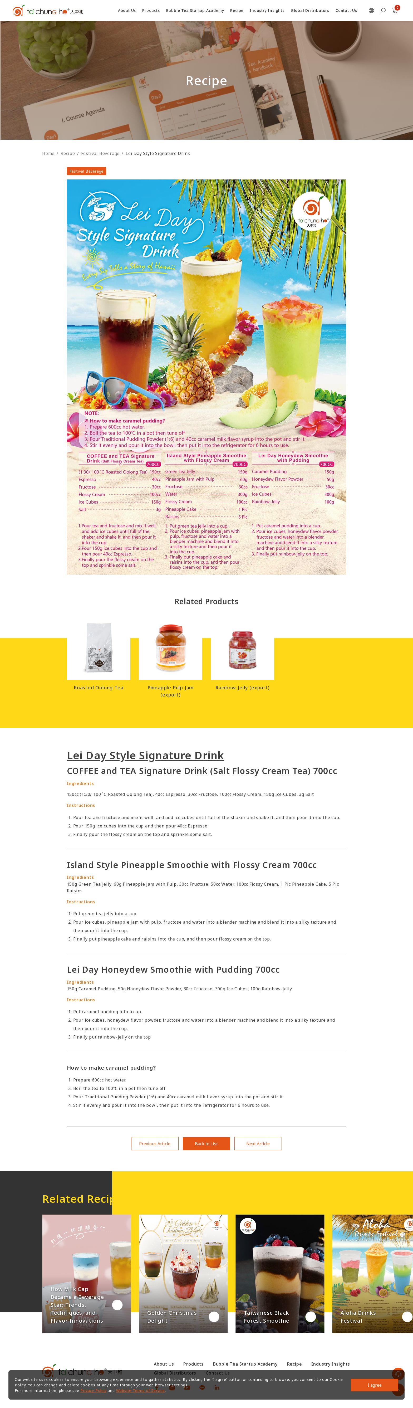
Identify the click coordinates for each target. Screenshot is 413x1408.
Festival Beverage (100, 153)
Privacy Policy (93, 1390)
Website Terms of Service (140, 1390)
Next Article (258, 1144)
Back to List (206, 1144)
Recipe (68, 153)
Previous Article (154, 1144)
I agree (375, 1385)
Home (48, 153)
